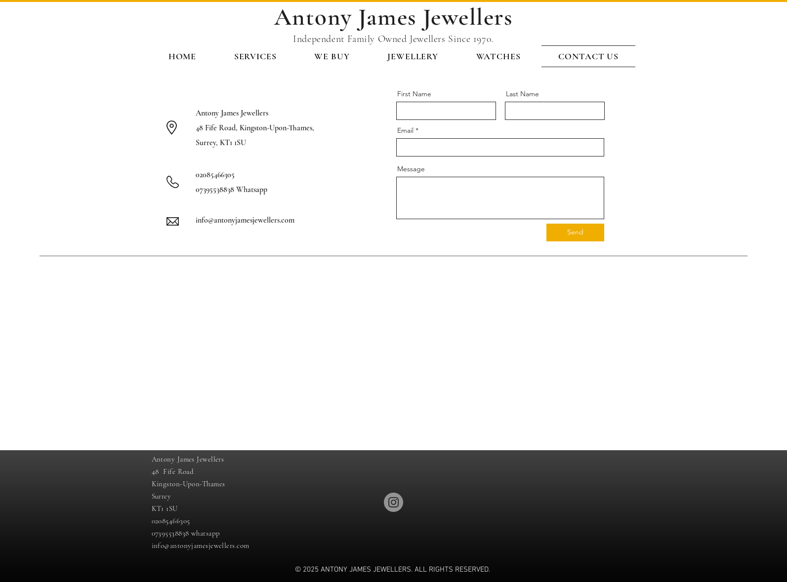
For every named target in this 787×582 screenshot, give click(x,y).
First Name (414, 93)
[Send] (575, 232)
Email (405, 130)
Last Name (522, 93)
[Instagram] (393, 502)
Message (411, 168)
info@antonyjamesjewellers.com (245, 220)
